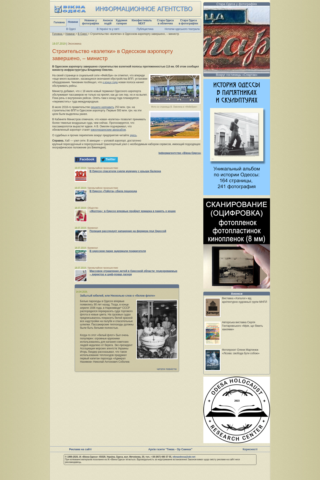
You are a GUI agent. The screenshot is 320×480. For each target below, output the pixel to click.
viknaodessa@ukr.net (183, 457)
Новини (73, 22)
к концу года (110, 82)
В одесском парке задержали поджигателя (118, 251)
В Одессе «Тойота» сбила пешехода (113, 191)
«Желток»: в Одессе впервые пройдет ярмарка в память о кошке (133, 211)
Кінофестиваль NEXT (142, 22)
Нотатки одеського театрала (182, 29)
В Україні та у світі (108, 29)
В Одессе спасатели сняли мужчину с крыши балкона (125, 171)
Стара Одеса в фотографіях (188, 22)
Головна (59, 22)
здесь (133, 135)
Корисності (250, 449)
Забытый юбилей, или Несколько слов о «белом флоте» (117, 295)
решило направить (102, 107)
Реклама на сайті (80, 449)
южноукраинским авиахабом (108, 129)
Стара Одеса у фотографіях (236, 4)
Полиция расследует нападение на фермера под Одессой (128, 231)
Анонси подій (108, 22)
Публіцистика (145, 29)
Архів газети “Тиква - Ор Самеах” (170, 449)
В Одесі (71, 29)
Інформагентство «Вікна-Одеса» (179, 153)
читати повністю (167, 369)
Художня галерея (121, 22)
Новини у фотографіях (90, 22)
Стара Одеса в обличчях (165, 22)
